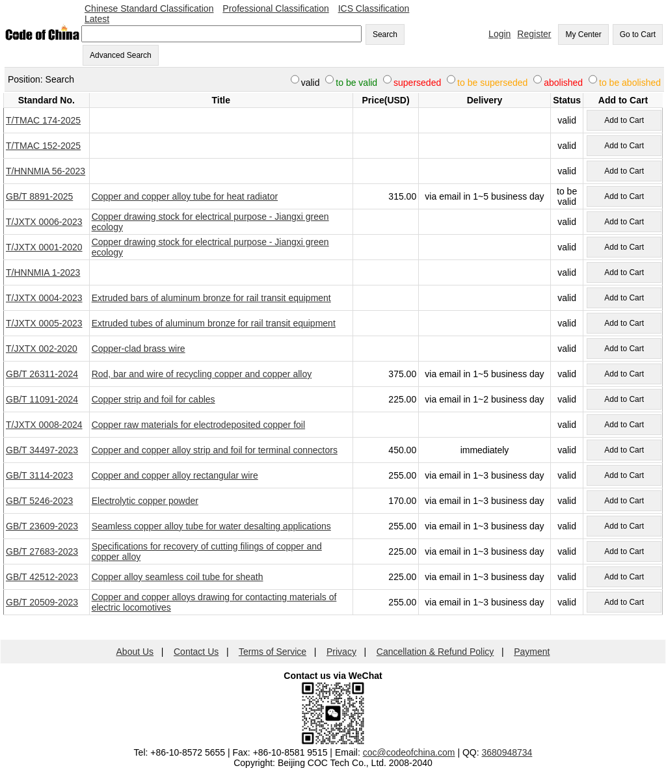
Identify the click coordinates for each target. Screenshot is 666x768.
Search (385, 34)
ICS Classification (374, 8)
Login (499, 34)
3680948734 (507, 752)
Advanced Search (121, 55)
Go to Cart (638, 34)
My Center (583, 34)
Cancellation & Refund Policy (435, 651)
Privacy (341, 651)
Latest (97, 19)
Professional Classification (275, 8)
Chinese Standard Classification (149, 8)
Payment (532, 651)
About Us (135, 651)
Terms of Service (272, 651)
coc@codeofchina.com (409, 752)
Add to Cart (624, 120)
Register (534, 34)
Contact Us (196, 651)
